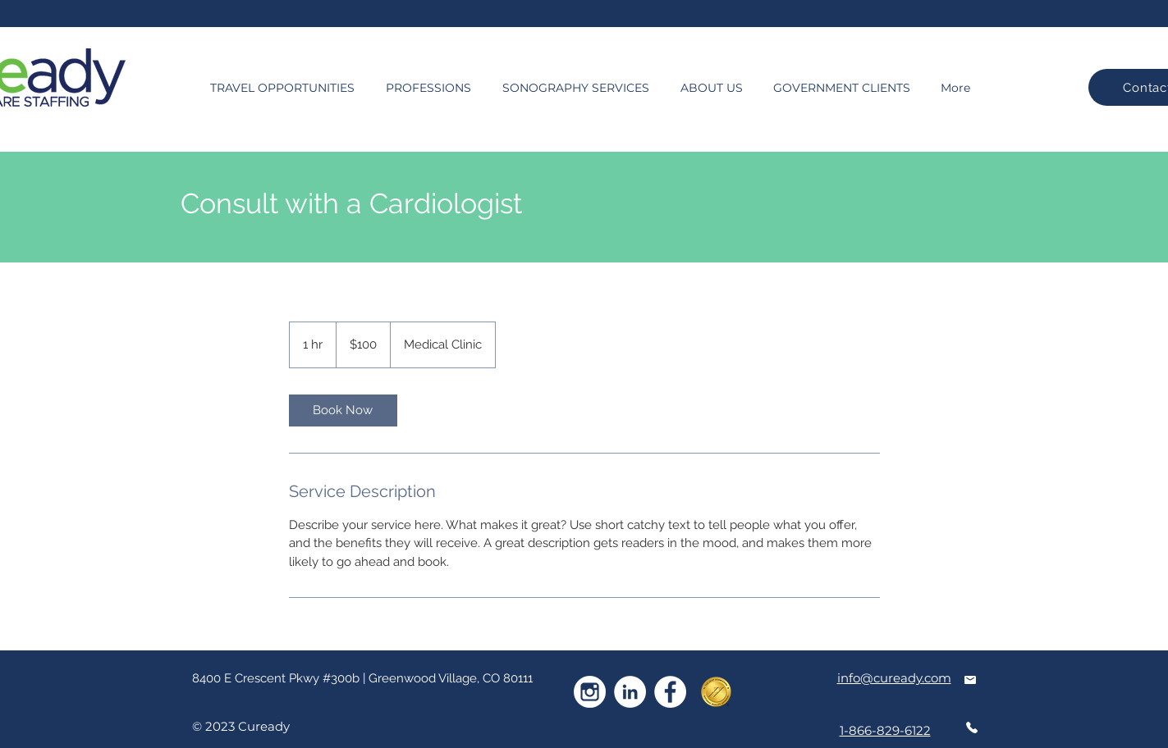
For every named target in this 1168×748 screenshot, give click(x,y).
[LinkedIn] (630, 692)
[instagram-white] (590, 692)
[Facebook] (670, 692)
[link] (343, 410)
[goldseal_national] (716, 692)
